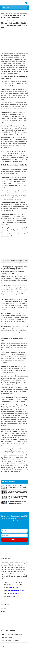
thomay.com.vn (14, 593)
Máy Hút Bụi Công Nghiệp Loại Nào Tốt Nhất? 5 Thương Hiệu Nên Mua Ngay (18, 491)
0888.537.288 (13, 587)
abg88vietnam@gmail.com (16, 590)
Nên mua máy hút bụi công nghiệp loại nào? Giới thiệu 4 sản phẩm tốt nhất (17, 497)
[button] (3, 3)
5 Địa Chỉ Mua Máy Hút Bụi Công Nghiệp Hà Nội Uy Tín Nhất (17, 502)
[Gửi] (24, 7)
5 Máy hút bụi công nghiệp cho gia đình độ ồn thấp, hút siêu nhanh (17, 486)
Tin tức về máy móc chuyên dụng (18, 13)
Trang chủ (4, 13)
